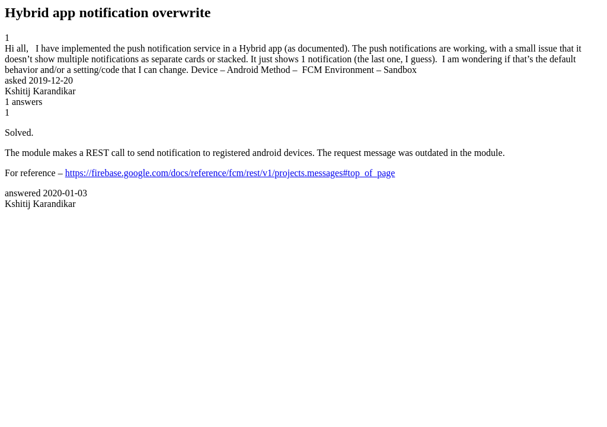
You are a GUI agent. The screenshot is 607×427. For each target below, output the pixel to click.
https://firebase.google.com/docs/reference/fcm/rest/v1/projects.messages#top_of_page (230, 173)
